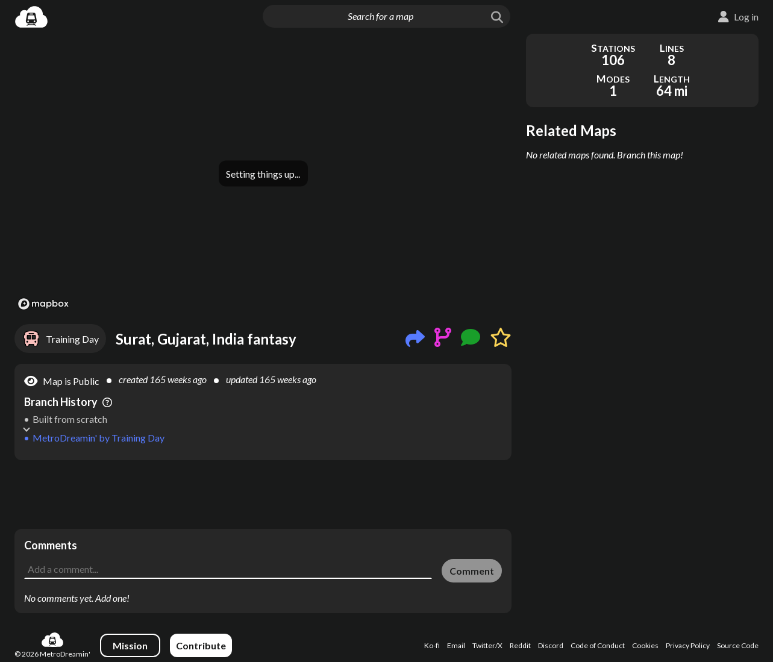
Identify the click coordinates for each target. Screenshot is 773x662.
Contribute (201, 645)
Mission (130, 645)
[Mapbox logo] (43, 304)
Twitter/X (487, 645)
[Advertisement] (263, 494)
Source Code (738, 645)
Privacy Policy (688, 645)
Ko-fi (432, 645)
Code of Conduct (598, 645)
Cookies (645, 645)
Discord (550, 645)
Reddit (520, 645)
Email (456, 645)
